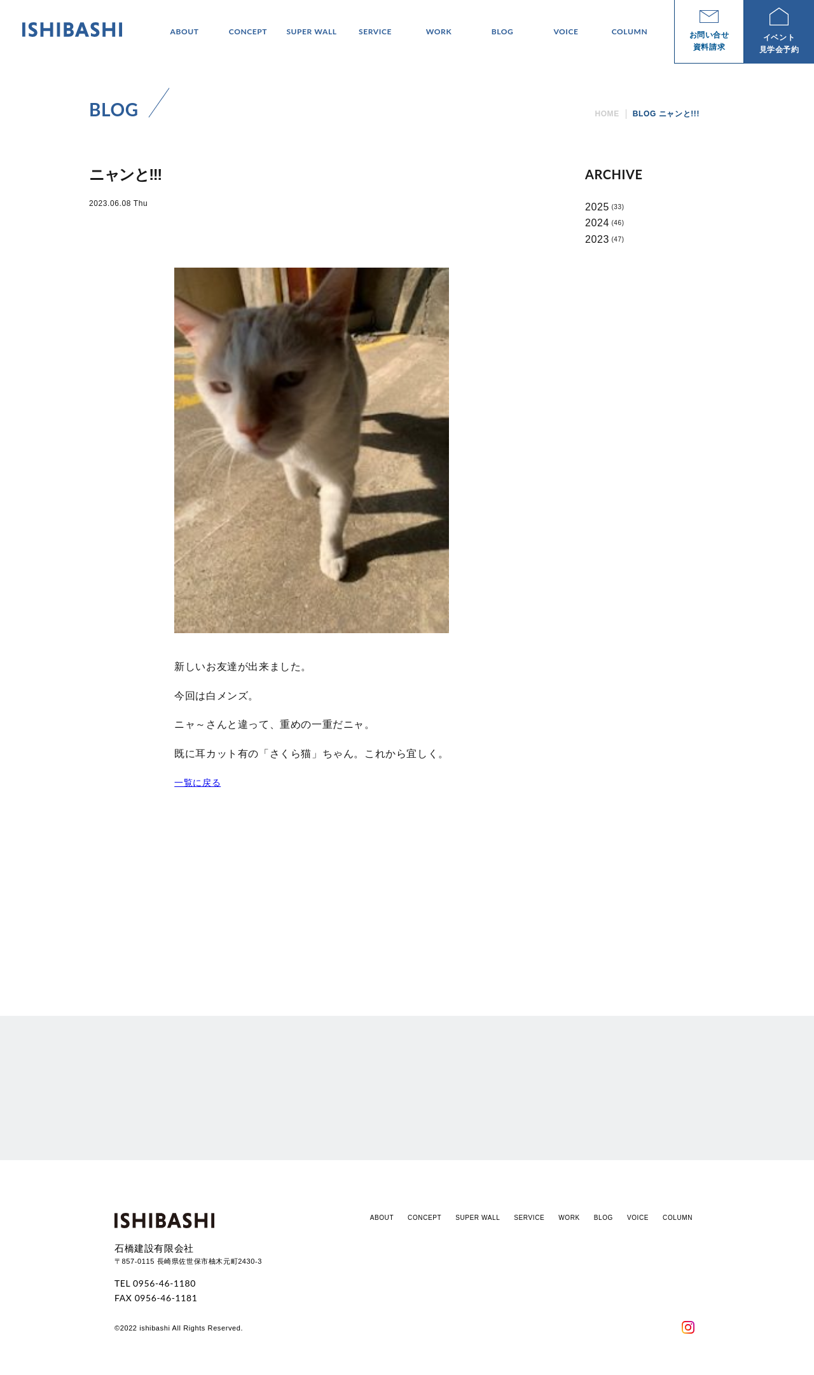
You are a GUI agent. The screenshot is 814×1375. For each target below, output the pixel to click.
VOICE (638, 1217)
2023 (597, 239)
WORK (569, 1217)
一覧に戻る (197, 782)
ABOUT (382, 1217)
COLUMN (678, 1217)
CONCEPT (424, 1217)
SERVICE (529, 1217)
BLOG (603, 1217)
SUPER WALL (477, 1217)
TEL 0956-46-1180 (155, 1283)
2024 (597, 222)
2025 (597, 207)
